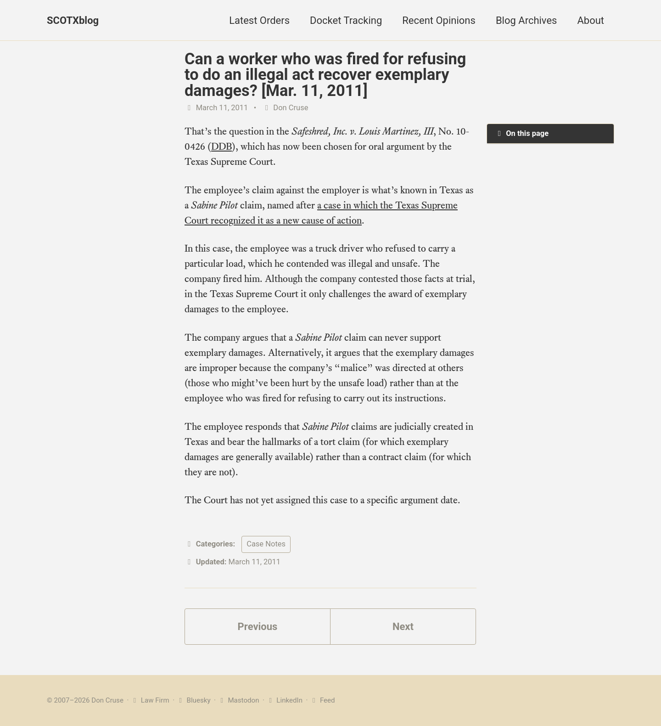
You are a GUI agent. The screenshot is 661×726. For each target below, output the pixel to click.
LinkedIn (284, 700)
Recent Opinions (439, 20)
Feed (322, 700)
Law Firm (149, 700)
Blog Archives (526, 20)
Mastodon (238, 700)
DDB (221, 146)
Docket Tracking (346, 20)
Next (403, 626)
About (590, 20)
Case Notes (266, 544)
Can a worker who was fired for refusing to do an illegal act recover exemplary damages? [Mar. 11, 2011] (325, 75)
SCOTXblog (73, 20)
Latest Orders (259, 20)
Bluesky (193, 700)
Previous (258, 626)
